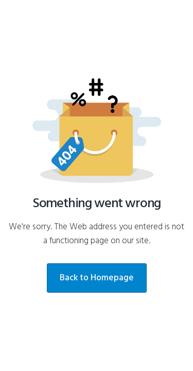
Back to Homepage (97, 278)
